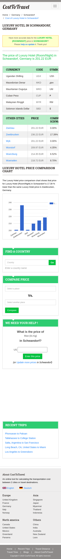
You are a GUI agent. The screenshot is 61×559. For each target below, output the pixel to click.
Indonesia (37, 513)
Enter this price (32, 356)
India (35, 527)
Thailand (37, 509)
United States (8, 527)
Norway (6, 513)
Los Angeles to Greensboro (19, 452)
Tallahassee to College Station (20, 438)
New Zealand (39, 534)
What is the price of (30, 331)
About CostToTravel (43, 552)
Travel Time (12, 552)
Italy (4, 509)
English (10, 488)
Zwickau (10, 128)
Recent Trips (24, 549)
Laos (35, 537)
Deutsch (28, 488)
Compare (12, 310)
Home (9, 549)
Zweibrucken (12, 134)
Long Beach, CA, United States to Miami (25, 447)
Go (52, 262)
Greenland (7, 534)
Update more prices (26, 362)
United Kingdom (10, 499)
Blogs (26, 552)
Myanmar (37, 506)
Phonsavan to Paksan (16, 433)
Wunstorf (10, 147)
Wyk (8, 141)
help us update (28, 44)
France (5, 503)
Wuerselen (11, 160)
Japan (36, 503)
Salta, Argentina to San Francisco (22, 442)
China (36, 524)
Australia (37, 531)
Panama (6, 537)
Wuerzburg (11, 154)
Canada (6, 524)
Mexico (5, 531)
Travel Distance (42, 549)
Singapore (38, 499)
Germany (6, 506)
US (15, 349)
